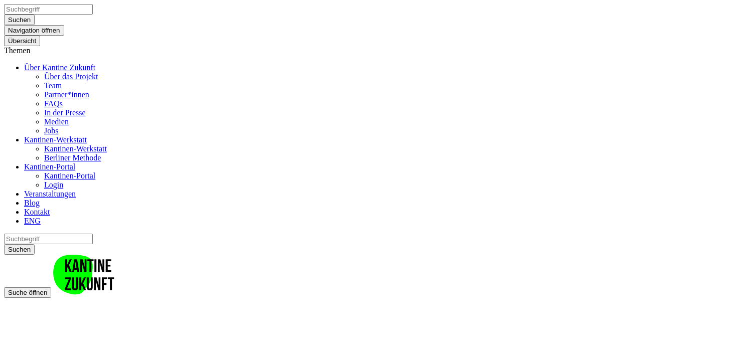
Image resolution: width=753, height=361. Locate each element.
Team (53, 85)
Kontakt (37, 212)
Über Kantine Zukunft (59, 67)
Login (53, 184)
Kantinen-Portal (49, 166)
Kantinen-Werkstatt (55, 139)
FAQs (53, 103)
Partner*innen (66, 94)
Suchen (19, 20)
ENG (32, 221)
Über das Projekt (71, 76)
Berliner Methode (72, 157)
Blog (32, 203)
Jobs (51, 130)
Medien (56, 121)
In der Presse (65, 112)
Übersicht (22, 41)
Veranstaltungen (50, 194)
